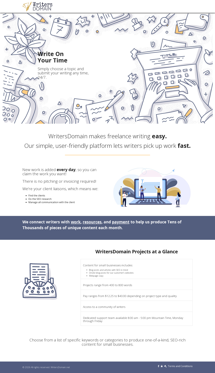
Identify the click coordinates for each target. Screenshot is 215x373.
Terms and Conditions (178, 366)
